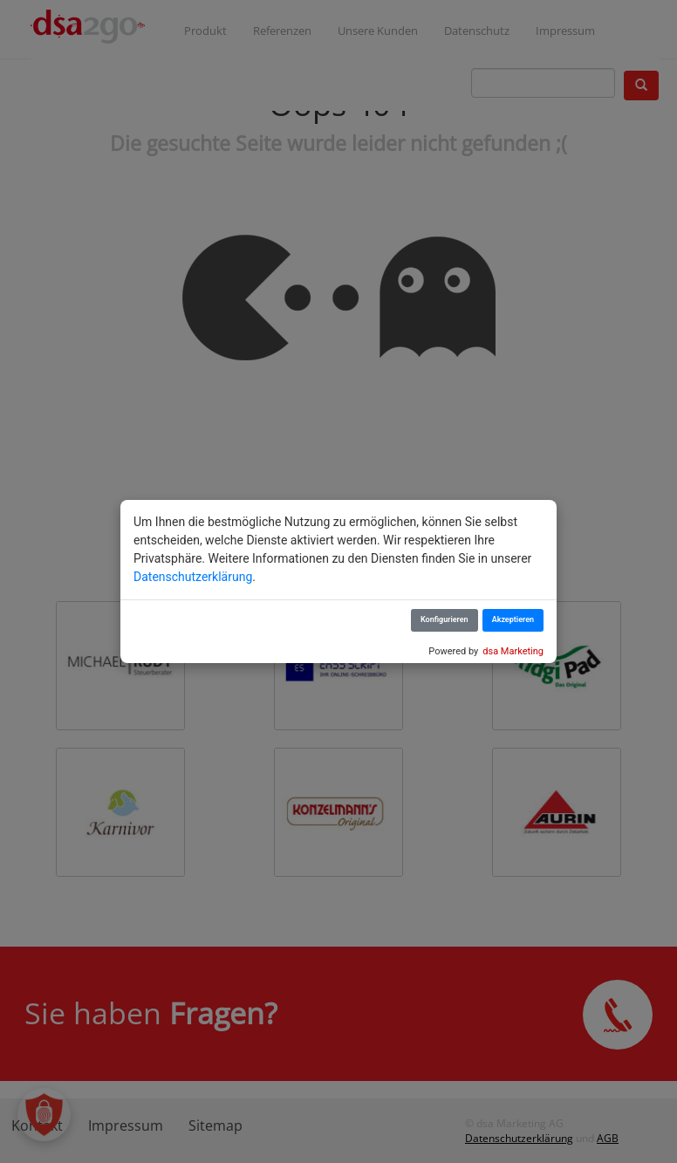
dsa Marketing (513, 651)
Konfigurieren (444, 619)
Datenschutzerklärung (192, 577)
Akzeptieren (513, 619)
